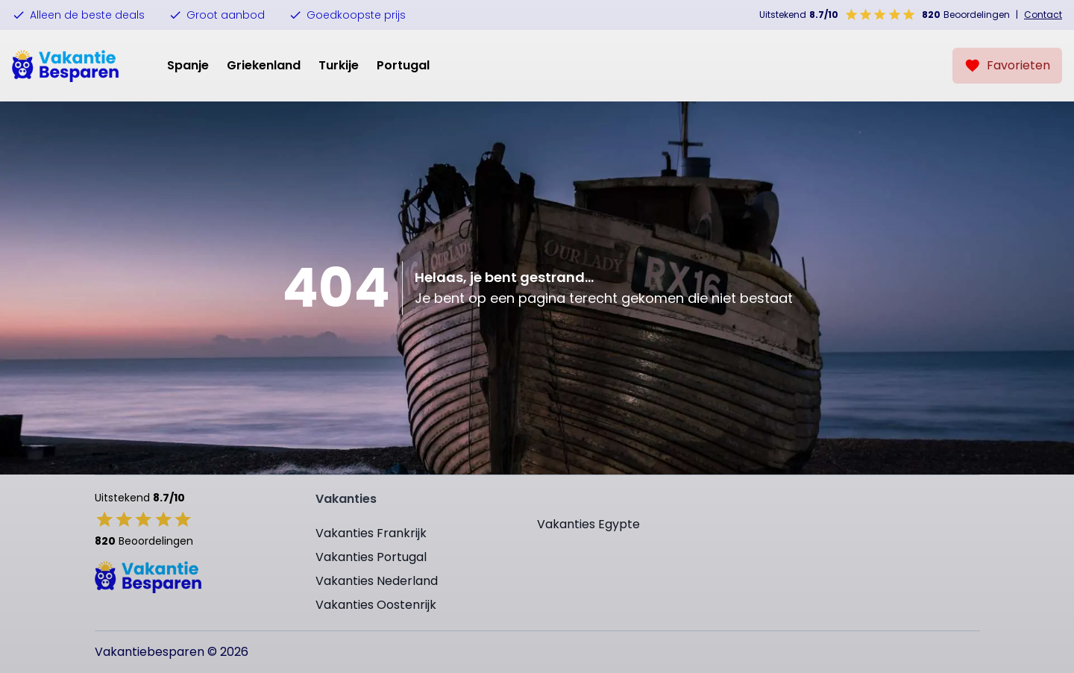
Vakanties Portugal (371, 557)
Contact (1043, 15)
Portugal (403, 65)
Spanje (188, 65)
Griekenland (264, 65)
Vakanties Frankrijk (371, 533)
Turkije (338, 65)
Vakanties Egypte (588, 524)
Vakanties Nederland (376, 580)
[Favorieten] (1007, 66)
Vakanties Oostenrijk (375, 604)
